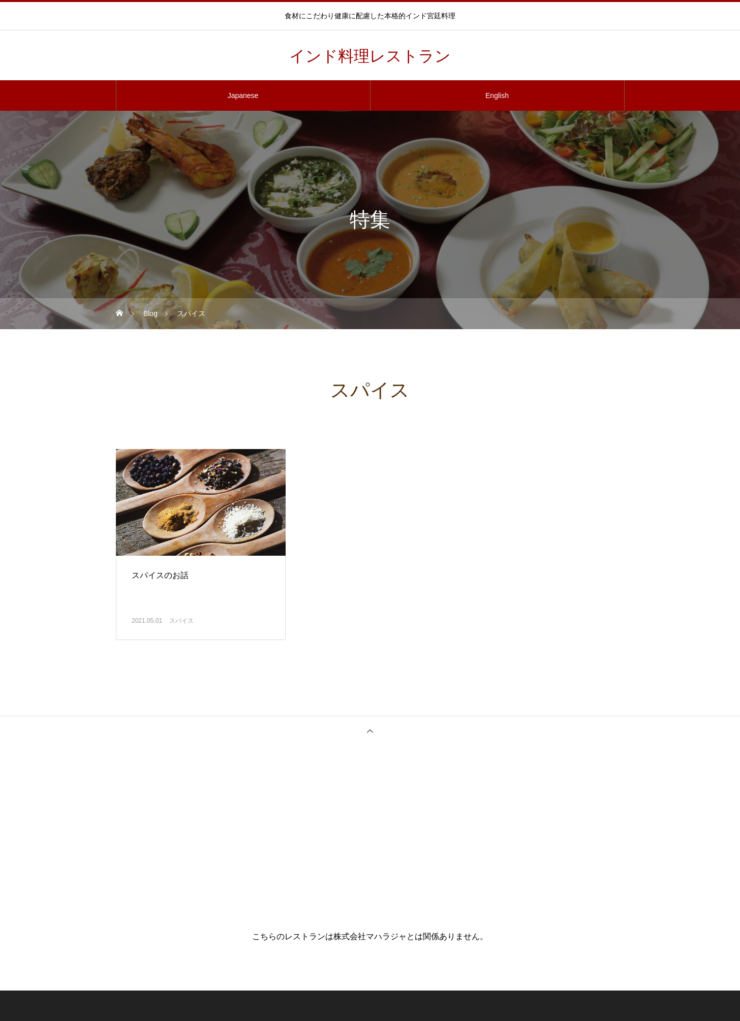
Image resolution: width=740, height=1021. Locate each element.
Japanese (243, 95)
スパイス (181, 620)
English (497, 95)
